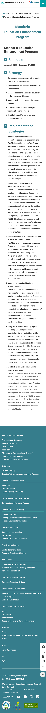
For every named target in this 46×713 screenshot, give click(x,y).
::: (26, 3)
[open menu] (43, 3)
